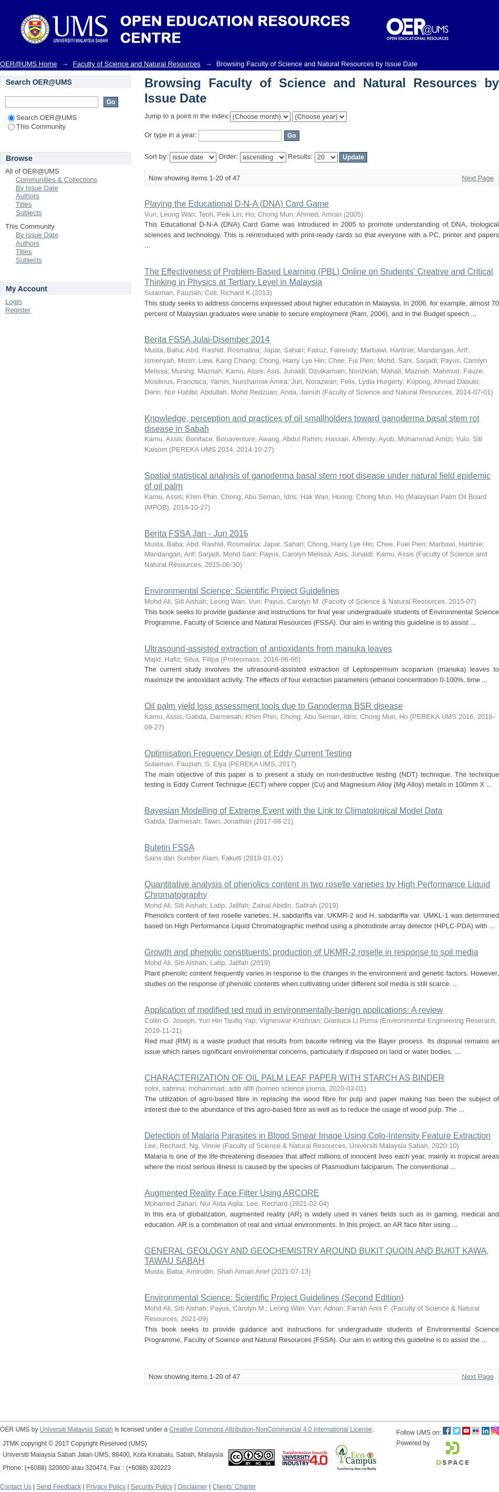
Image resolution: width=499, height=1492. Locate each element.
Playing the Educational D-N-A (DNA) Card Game (236, 203)
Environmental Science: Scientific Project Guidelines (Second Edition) (274, 1297)
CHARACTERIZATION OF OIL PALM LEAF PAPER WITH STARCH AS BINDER (294, 1077)
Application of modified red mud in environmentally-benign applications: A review (293, 1010)
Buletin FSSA (169, 847)
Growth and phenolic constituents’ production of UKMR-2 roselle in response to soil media (311, 952)
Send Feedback (59, 1486)
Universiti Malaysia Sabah (76, 1429)
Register (17, 310)
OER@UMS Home (28, 64)
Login (13, 302)
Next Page (478, 178)
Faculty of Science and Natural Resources (137, 64)
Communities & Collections (56, 180)
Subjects (29, 213)
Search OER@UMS (42, 117)
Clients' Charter (234, 1486)
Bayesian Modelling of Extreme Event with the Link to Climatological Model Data (293, 810)
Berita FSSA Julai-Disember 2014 (206, 339)
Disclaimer (192, 1486)
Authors (27, 196)
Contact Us (16, 1486)
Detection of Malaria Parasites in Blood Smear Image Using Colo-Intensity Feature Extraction (317, 1135)
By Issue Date (37, 188)
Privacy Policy (106, 1486)
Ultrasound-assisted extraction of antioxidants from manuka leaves (268, 648)
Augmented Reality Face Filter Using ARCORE (231, 1193)
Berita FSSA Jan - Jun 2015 (196, 533)
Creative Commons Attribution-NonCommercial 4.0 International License (270, 1429)
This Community (37, 126)
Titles (24, 204)
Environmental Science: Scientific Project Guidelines (241, 590)
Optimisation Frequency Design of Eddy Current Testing (248, 753)
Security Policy (151, 1486)
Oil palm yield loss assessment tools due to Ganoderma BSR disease (273, 706)
